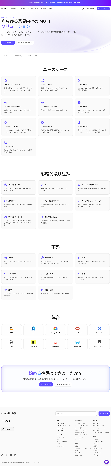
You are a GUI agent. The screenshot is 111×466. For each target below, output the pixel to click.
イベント (59, 443)
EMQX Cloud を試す (25, 42)
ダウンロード (103, 8)
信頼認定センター (98, 448)
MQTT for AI (96, 423)
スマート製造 (78, 428)
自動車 (77, 446)
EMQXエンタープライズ (63, 425)
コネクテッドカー (80, 423)
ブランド (95, 455)
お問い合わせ (90, 8)
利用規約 (27, 462)
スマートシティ (79, 439)
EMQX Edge (60, 428)
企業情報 (95, 439)
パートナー (96, 443)
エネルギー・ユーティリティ (83, 448)
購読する (104, 413)
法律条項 (95, 450)
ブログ (59, 439)
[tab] (8, 55)
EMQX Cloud (60, 423)
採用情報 (95, 446)
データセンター (79, 432)
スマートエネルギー (80, 437)
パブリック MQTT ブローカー (101, 432)
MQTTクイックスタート (99, 425)
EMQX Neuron (61, 430)
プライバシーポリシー (36, 462)
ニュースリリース (98, 441)
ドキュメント (60, 437)
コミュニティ (60, 446)
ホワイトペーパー (62, 441)
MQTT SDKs (96, 430)
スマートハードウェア (81, 434)
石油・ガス (78, 450)
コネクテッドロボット (81, 430)
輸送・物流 (78, 452)
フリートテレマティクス (82, 425)
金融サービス (78, 455)
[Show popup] (7, 429)
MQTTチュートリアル (99, 428)
